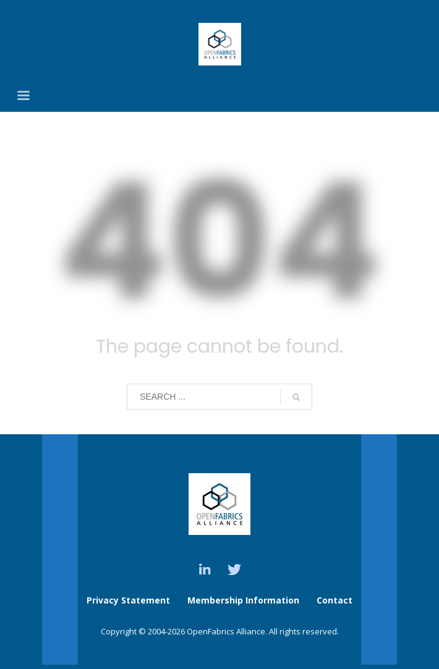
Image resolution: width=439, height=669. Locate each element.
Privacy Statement (128, 600)
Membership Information (244, 600)
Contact (334, 600)
